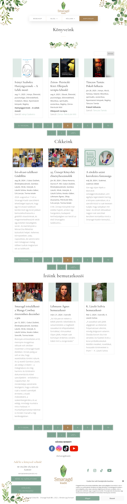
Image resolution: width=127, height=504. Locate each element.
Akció (106, 90)
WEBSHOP (37, 19)
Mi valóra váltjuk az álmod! (27, 468)
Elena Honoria (68, 180)
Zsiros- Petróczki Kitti (66, 114)
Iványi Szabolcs (28, 114)
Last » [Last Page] (73, 133)
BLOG (53, 19)
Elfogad (87, 498)
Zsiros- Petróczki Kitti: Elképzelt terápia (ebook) (60, 86)
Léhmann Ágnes (57, 196)
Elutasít (112, 498)
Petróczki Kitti (66, 200)
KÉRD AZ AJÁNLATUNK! (22, 479)
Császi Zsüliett (33, 180)
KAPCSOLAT (88, 19)
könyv (29, 94)
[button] (123, 481)
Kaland (96, 94)
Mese (25, 101)
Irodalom (18, 101)
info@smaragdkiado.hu (27, 474)
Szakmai (102, 180)
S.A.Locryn (19, 193)
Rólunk (69, 19)
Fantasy (89, 94)
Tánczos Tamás (92, 103)
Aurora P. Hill (56, 184)
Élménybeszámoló (22, 184)
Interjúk (30, 187)
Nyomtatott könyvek (94, 100)
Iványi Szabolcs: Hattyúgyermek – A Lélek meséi (26, 86)
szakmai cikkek (92, 184)
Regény (26, 104)
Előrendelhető (32, 97)
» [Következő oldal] (61, 133)
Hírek (23, 187)
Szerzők (18, 335)
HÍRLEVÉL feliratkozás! (22, 489)
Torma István (30, 193)
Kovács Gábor (32, 190)
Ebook (64, 94)
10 (108, 125)
